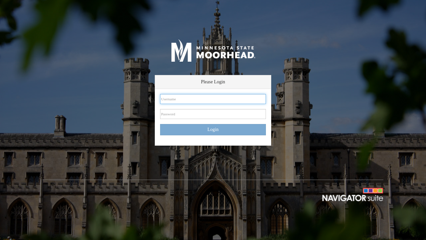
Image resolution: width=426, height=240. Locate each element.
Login (212, 129)
